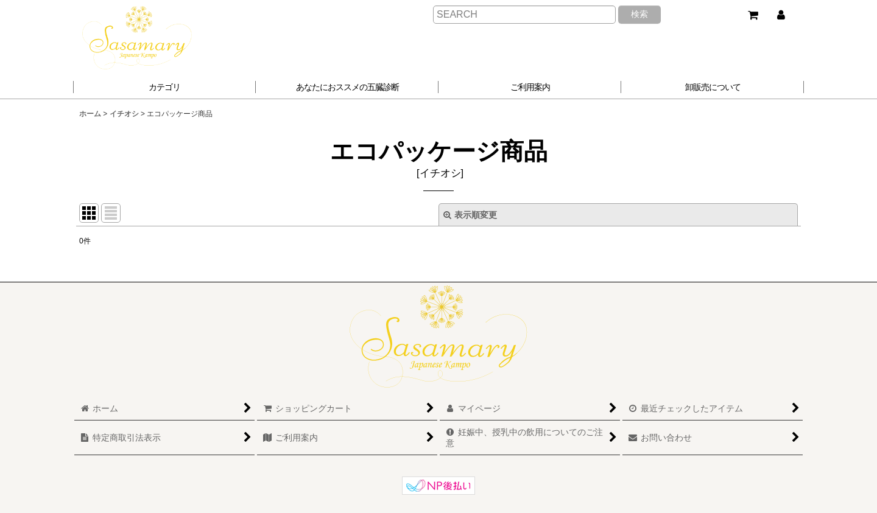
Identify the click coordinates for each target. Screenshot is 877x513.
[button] (347, 87)
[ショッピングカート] (753, 15)
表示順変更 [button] (470, 215)
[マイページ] (781, 15)
